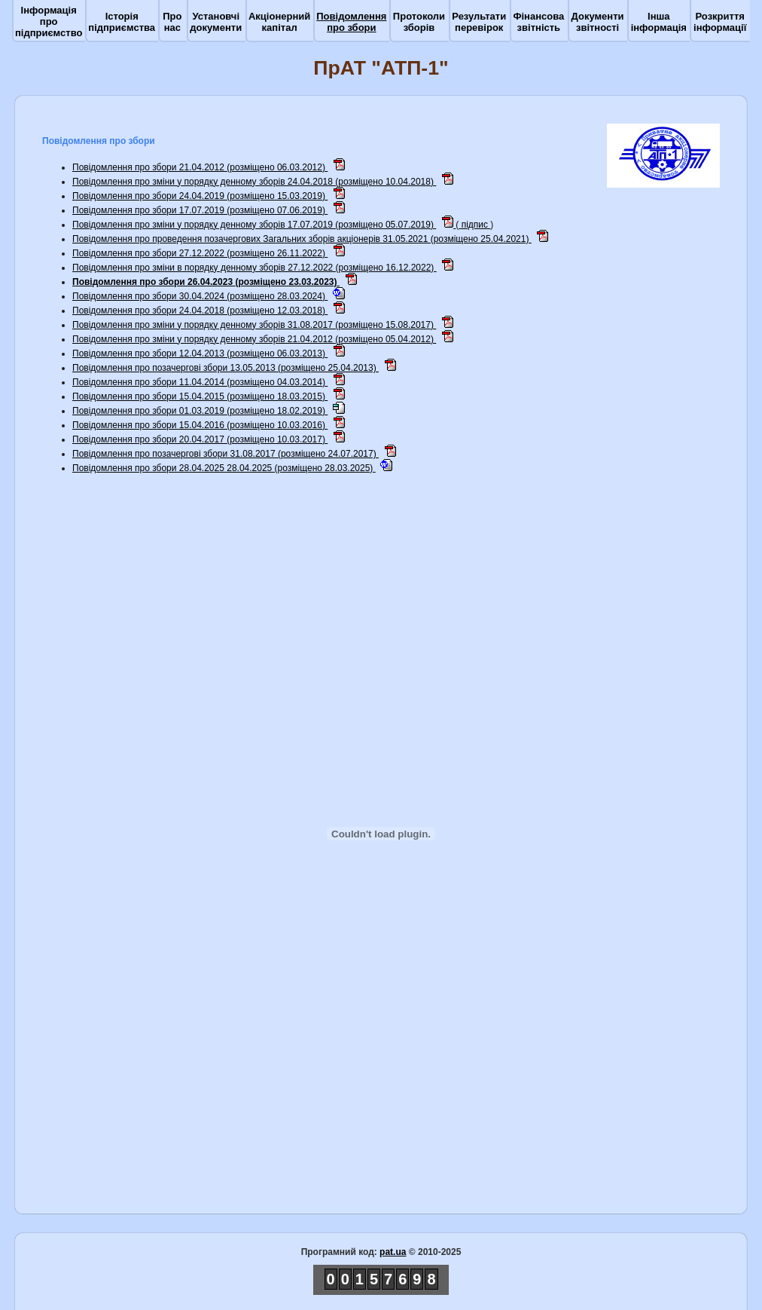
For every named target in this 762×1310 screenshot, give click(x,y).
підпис (474, 224)
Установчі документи (216, 22)
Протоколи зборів (419, 22)
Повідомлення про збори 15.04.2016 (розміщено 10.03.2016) (200, 425)
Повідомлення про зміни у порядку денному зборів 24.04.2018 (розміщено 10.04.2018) (254, 181)
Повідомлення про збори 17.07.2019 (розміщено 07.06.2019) (200, 210)
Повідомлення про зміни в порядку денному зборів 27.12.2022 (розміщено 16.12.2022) (254, 267)
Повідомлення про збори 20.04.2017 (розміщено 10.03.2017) (200, 439)
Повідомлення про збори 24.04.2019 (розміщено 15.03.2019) (200, 196)
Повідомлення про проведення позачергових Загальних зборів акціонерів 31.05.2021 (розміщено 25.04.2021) (302, 239)
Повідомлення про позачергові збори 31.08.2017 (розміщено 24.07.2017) (225, 453)
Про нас (172, 22)
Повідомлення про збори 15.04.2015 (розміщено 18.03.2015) (200, 396)
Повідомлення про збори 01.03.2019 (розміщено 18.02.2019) (200, 411)
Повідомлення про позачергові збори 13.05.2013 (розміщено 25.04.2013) (225, 368)
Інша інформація (659, 22)
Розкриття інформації (719, 22)
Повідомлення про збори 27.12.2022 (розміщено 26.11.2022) (200, 253)
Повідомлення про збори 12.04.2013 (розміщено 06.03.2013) (200, 353)
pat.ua (392, 1252)
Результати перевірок (479, 22)
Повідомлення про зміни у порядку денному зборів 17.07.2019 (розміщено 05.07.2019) (254, 224)
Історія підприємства (121, 22)
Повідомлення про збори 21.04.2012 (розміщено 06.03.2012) (200, 167)
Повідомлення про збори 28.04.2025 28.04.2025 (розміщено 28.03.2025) (224, 468)
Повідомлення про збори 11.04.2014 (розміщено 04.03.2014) (200, 382)
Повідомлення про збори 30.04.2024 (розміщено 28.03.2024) (200, 296)
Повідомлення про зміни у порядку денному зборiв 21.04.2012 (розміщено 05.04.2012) (254, 339)
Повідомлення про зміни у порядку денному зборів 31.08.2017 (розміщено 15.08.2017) (254, 325)
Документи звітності (598, 22)
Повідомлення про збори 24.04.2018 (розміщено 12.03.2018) (200, 310)
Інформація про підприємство (48, 21)
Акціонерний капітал (279, 22)
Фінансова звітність (538, 22)
